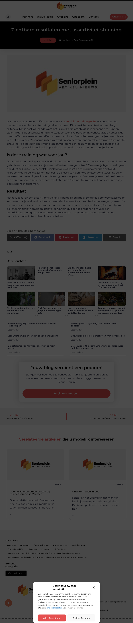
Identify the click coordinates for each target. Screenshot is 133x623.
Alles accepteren (52, 618)
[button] (93, 587)
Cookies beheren (81, 618)
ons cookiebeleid (54, 608)
